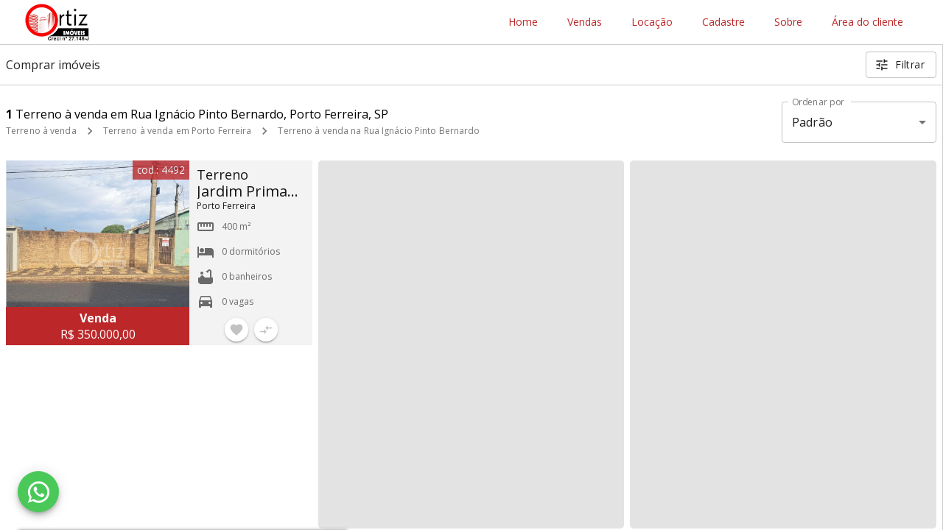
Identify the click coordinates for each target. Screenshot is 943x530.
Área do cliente (867, 22)
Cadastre (723, 22)
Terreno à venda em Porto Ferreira (177, 130)
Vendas (584, 22)
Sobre (788, 22)
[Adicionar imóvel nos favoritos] (236, 330)
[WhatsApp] (38, 491)
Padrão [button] (812, 122)
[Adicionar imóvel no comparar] (266, 330)
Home (523, 22)
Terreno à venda (41, 130)
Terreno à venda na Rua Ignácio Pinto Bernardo (379, 130)
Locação (652, 22)
